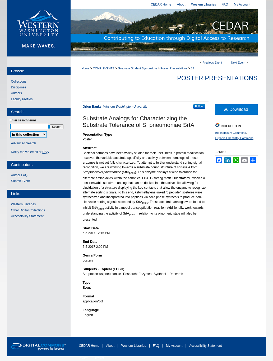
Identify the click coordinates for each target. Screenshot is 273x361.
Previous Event (212, 62)
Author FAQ (19, 175)
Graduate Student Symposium (138, 68)
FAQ (156, 346)
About (110, 346)
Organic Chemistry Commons (234, 138)
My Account (174, 346)
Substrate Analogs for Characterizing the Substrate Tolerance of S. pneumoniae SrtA (139, 121)
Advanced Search (23, 143)
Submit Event (20, 181)
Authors (16, 93)
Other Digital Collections (28, 210)
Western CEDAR (168, 32)
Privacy (84, 358)
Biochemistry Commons (230, 132)
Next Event (238, 62)
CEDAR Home (89, 346)
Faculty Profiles (22, 99)
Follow (199, 106)
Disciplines (18, 87)
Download (236, 109)
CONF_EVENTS (104, 68)
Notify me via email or (30, 152)
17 (192, 68)
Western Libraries (23, 204)
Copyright (98, 358)
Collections (19, 81)
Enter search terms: (24, 120)
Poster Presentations (174, 68)
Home (85, 68)
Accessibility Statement (27, 216)
